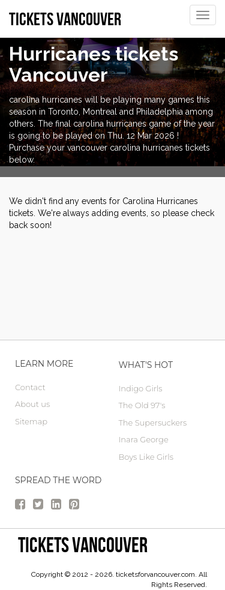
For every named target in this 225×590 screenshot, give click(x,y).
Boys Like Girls (146, 457)
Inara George (144, 439)
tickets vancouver (83, 545)
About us (32, 404)
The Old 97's (142, 405)
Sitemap (31, 421)
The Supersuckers (153, 422)
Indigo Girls (141, 388)
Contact (30, 387)
